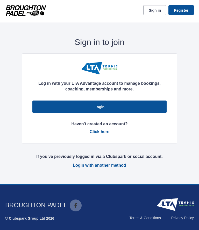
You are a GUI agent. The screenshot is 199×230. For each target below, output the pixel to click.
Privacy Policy (182, 218)
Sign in (155, 10)
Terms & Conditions (145, 218)
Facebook (76, 205)
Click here (99, 131)
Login (99, 107)
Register (181, 10)
